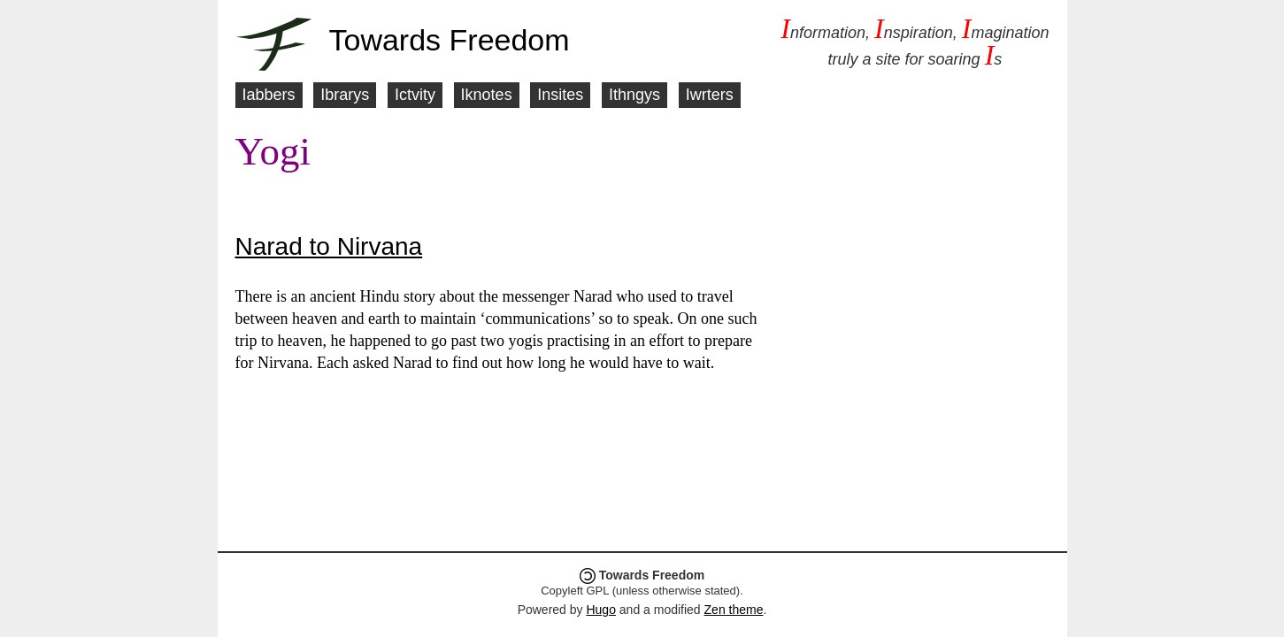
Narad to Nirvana (329, 246)
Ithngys (634, 95)
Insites (560, 95)
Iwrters (710, 95)
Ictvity (415, 95)
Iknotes (486, 95)
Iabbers (269, 95)
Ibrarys (344, 95)
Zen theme (734, 609)
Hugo (600, 609)
